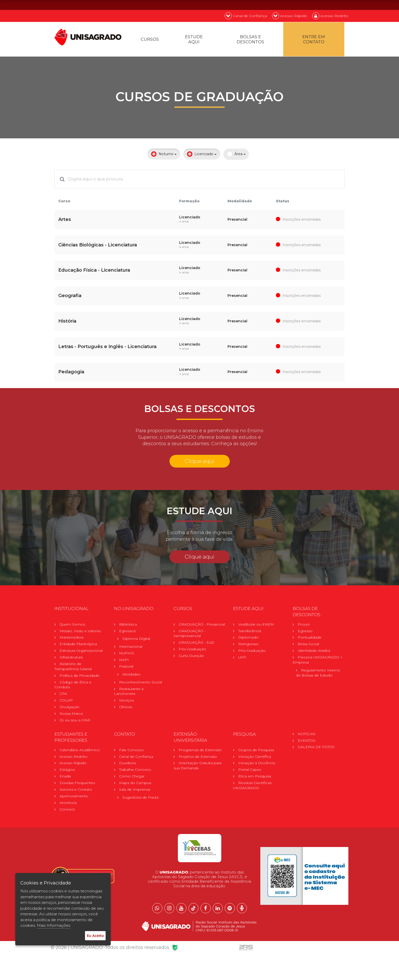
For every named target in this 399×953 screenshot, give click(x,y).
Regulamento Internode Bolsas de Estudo (318, 673)
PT (314, 4)
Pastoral (126, 666)
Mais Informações (53, 925)
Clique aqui (200, 461)
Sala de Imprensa (134, 790)
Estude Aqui (195, 40)
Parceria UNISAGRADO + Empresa (318, 660)
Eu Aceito (95, 935)
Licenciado (202, 155)
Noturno (164, 155)
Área (236, 155)
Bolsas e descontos (250, 40)
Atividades (131, 674)
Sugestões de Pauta (140, 798)
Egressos (127, 631)
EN (328, 4)
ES (342, 4)
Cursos (150, 40)
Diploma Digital (136, 639)
